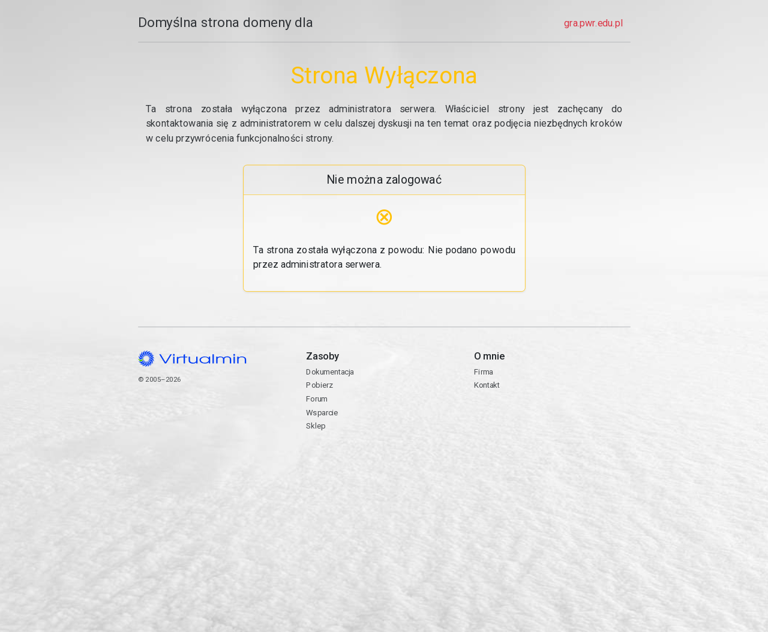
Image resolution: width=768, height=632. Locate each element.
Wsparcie (322, 412)
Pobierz (319, 385)
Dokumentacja (329, 371)
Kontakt (552, 425)
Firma (483, 371)
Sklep (315, 425)
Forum (317, 398)
